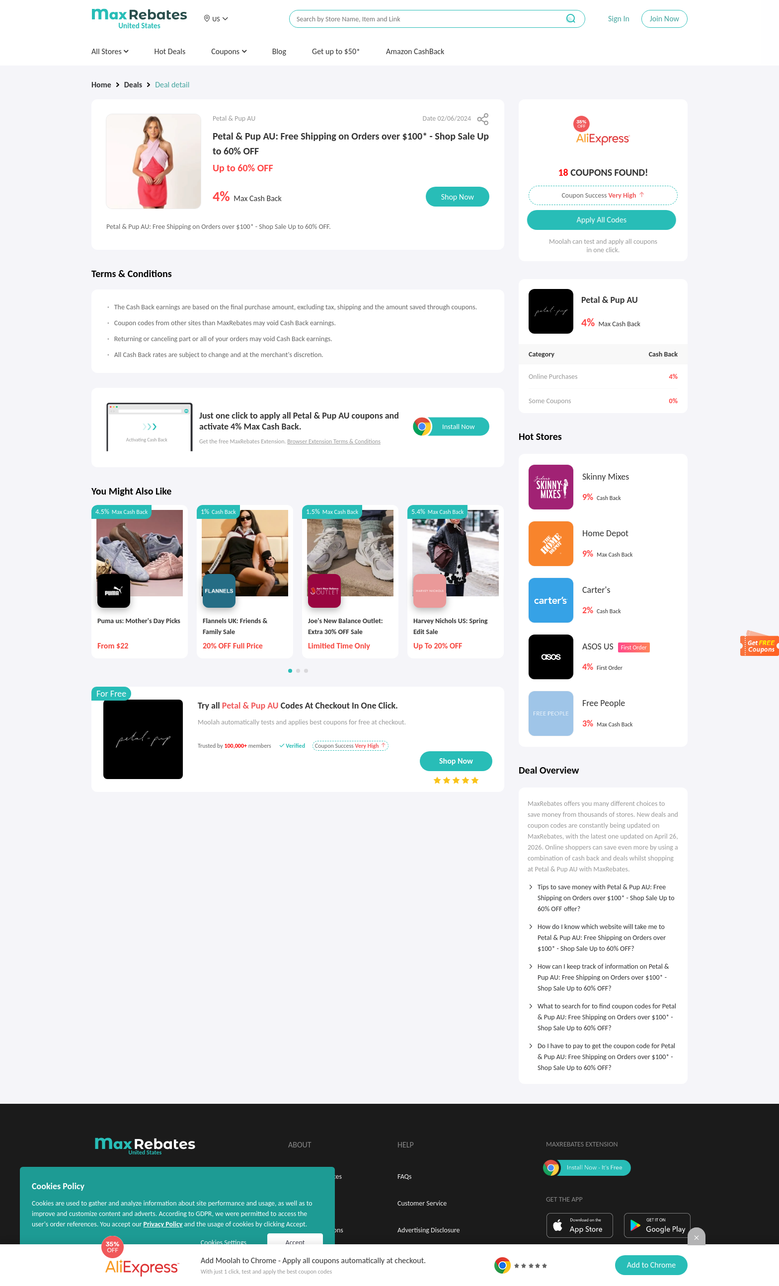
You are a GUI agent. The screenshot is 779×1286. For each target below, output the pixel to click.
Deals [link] (133, 84)
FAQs (404, 1176)
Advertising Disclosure (428, 1230)
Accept (295, 1242)
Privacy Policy (162, 1224)
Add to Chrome (651, 1265)
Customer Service (422, 1203)
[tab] (603, 895)
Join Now (664, 18)
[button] (216, 18)
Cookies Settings (223, 1242)
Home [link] (101, 84)
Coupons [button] (228, 51)
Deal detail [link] (172, 84)
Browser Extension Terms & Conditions (334, 441)
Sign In (618, 18)
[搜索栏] (418, 19)
